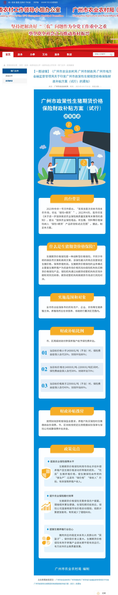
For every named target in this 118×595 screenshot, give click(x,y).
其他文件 (9, 76)
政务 (20, 54)
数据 (69, 54)
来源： (59, 86)
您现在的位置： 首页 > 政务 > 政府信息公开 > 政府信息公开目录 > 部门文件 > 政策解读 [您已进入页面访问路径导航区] (40, 65)
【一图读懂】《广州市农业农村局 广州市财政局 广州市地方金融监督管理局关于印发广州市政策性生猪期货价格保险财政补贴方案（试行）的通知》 (72, 76)
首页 (7, 54)
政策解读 (9, 81)
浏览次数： (96, 86)
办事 (32, 54)
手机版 (28, 2)
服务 (57, 54)
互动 (44, 54)
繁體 (17, 2)
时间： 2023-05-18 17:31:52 (80, 86)
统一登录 (11, 2)
